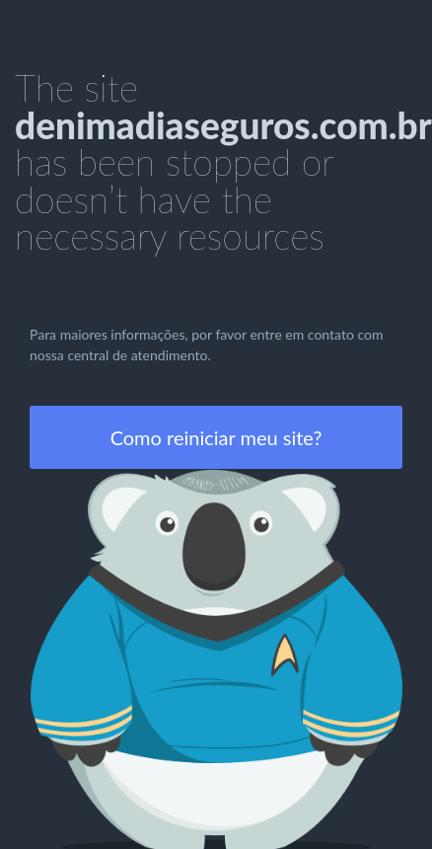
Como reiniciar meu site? (216, 437)
